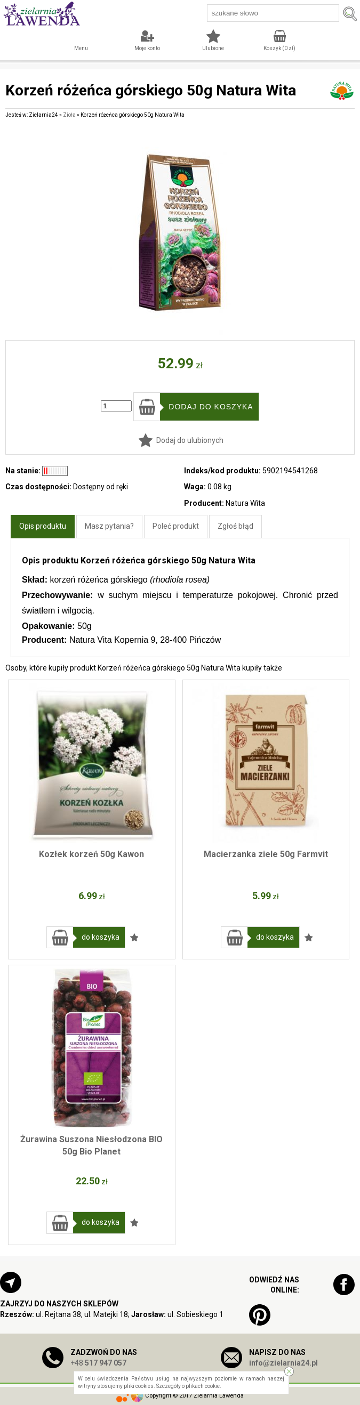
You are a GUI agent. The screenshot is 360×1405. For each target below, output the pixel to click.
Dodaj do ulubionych (189, 440)
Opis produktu (42, 526)
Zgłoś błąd (235, 526)
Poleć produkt (176, 526)
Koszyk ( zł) (279, 48)
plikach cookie (203, 1386)
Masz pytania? (109, 526)
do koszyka (100, 937)
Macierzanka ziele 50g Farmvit (266, 854)
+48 (98, 1363)
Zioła (69, 115)
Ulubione (213, 48)
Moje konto (147, 48)
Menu (81, 48)
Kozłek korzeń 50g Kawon (91, 854)
